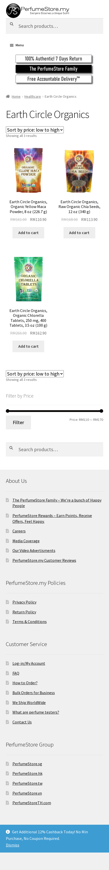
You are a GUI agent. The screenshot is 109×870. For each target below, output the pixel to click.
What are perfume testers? (35, 712)
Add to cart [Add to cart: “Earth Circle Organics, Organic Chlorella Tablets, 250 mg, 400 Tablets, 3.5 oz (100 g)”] (28, 346)
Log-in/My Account (28, 663)
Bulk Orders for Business (33, 692)
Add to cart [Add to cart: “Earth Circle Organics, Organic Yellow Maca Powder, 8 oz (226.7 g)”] (28, 232)
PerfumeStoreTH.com (31, 802)
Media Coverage (26, 540)
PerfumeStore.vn (27, 793)
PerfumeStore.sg (27, 763)
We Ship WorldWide (29, 702)
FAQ (15, 673)
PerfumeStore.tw (27, 783)
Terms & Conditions (29, 621)
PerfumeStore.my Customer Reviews (44, 560)
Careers (19, 530)
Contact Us (22, 721)
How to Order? (25, 682)
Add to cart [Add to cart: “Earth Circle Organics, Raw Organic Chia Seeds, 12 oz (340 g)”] (79, 232)
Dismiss (12, 844)
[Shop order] (35, 129)
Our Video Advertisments (33, 550)
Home (16, 96)
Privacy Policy (24, 602)
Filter (18, 422)
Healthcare (32, 96)
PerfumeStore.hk (27, 773)
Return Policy (24, 611)
